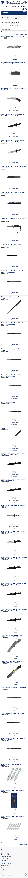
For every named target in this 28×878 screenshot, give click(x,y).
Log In (2, 869)
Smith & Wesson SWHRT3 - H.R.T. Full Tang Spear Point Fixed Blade (13, 532)
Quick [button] (17, 22)
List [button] (9, 22)
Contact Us (3, 860)
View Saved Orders (5, 853)
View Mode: (4, 22)
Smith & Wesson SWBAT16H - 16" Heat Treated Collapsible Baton (12, 271)
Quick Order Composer (6, 852)
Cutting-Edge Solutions (10, 873)
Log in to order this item (14, 58)
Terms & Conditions (14, 875)
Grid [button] (13, 22)
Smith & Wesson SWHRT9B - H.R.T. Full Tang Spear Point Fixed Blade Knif (13, 584)
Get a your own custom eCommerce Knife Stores (12, 862)
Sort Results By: (23, 27)
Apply (2, 867)
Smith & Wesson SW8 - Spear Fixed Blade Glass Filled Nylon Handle (12, 193)
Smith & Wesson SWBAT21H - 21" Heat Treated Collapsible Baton (12, 323)
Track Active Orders (5, 854)
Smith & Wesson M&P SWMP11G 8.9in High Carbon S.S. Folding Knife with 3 (13, 636)
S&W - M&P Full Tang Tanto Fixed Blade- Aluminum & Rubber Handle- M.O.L (12, 662)
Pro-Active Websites (19, 873)
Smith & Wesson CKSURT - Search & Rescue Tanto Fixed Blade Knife (13, 479)
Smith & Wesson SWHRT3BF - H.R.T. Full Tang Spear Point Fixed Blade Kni (14, 558)
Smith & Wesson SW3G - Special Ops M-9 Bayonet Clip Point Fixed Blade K (12, 141)
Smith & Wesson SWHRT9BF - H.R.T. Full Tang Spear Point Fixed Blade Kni (14, 610)
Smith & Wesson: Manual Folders (11, 18)
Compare (15, 59)
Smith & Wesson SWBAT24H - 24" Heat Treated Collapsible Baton (12, 375)
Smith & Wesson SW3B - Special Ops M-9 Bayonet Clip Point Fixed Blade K (12, 115)
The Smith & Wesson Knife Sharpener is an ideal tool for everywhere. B (13, 63)
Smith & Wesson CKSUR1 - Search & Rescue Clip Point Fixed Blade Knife (13, 453)
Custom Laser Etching (6, 863)
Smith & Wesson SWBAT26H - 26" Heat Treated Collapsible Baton (12, 401)
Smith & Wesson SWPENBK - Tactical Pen (12, 713)
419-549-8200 (22, 7)
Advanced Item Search (6, 856)
